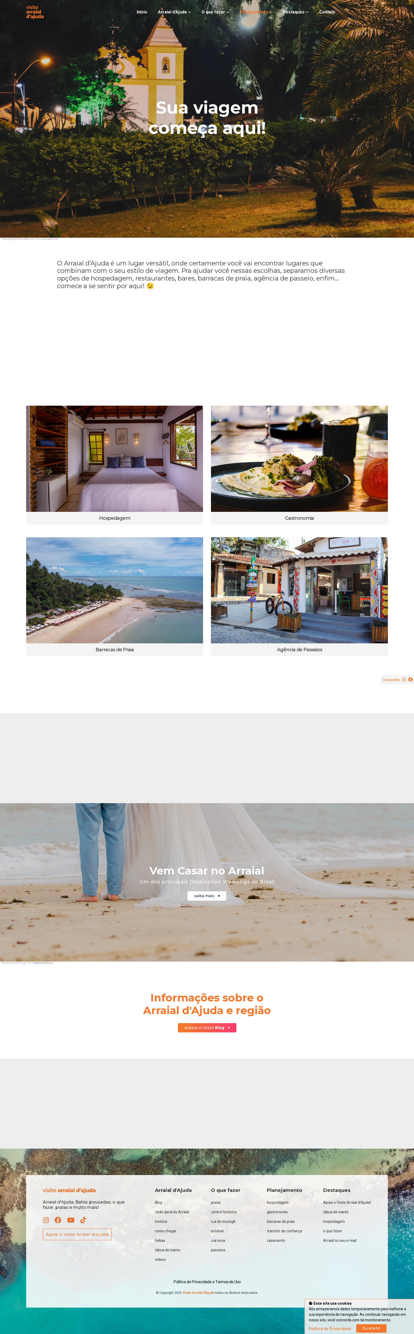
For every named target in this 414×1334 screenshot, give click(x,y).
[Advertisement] (207, 348)
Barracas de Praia (115, 650)
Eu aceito (371, 1328)
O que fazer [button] (215, 12)
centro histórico (224, 1212)
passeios (218, 1250)
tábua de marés (167, 1250)
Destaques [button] (296, 12)
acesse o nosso (207, 1028)
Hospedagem (114, 518)
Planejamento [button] (256, 12)
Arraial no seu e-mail (339, 1240)
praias (216, 1202)
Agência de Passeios (299, 650)
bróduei (217, 1231)
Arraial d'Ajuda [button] (174, 12)
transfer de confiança (284, 1231)
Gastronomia (299, 518)
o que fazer (332, 1231)
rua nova (218, 1240)
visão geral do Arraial (172, 1212)
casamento (276, 1240)
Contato (327, 12)
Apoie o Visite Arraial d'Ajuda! (77, 1234)
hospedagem (278, 1202)
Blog (158, 1202)
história (161, 1221)
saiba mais (207, 895)
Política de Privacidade (330, 1329)
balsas (160, 1240)
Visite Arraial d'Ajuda (198, 1292)
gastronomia (277, 1212)
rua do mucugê (223, 1221)
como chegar (165, 1231)
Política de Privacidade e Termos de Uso (207, 1282)
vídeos (160, 1259)
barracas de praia (281, 1221)
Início (142, 12)
